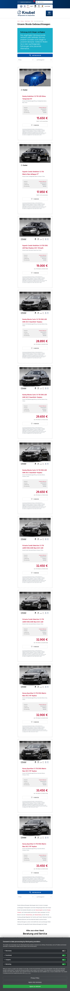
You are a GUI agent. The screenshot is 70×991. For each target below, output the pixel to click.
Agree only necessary (35, 982)
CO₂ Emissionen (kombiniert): (26, 129)
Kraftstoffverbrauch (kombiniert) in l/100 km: (29, 130)
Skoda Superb (39, 910)
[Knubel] (18, 21)
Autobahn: (39, 131)
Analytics (8, 959)
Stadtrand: (24, 131)
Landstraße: (31, 131)
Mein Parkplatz (26, 2)
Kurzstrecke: (39, 130)
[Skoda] (32, 21)
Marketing (8, 964)
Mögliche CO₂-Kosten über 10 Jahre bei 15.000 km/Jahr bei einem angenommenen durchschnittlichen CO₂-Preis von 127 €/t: (34, 134)
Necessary (8, 950)
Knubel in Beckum (42, 107)
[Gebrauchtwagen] (27, 21)
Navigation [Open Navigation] (49, 13)
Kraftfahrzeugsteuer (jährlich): (26, 132)
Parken (35, 125)
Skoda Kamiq (38, 915)
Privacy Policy (35, 978)
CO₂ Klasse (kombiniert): (38, 129)
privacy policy (28, 973)
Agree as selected (34, 986)
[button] (26, 60)
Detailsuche (35, 55)
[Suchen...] (44, 2)
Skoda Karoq (29, 915)
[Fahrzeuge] (22, 21)
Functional (8, 955)
